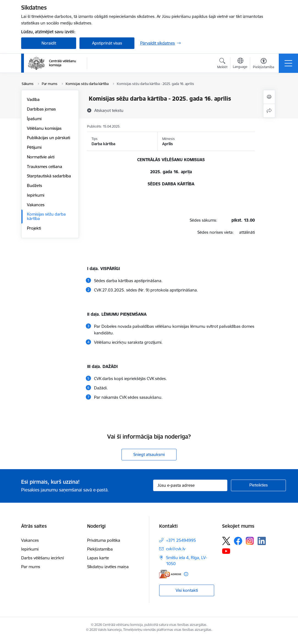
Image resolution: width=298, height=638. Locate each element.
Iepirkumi (35, 195)
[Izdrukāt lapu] (269, 97)
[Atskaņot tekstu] (108, 110)
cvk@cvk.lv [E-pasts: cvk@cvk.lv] (175, 548)
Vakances (36, 204)
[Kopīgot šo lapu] (269, 110)
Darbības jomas (41, 109)
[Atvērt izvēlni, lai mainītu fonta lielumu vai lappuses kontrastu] (263, 64)
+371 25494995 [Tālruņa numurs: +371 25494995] (181, 540)
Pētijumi (34, 147)
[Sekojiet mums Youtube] (226, 551)
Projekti (34, 228)
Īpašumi (34, 118)
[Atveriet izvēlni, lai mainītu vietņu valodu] (240, 63)
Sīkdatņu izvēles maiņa (108, 566)
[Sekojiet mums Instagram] (250, 541)
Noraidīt (49, 43)
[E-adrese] (170, 574)
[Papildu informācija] (186, 574)
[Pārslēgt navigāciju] (288, 63)
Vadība (33, 99)
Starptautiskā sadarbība (49, 175)
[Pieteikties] (258, 485)
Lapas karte (98, 557)
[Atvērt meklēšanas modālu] (222, 64)
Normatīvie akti (40, 157)
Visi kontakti (187, 590)
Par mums (30, 566)
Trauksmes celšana (44, 166)
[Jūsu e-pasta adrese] (190, 485)
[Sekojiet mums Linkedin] (262, 541)
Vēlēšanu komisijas (44, 128)
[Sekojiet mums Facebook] (238, 541)
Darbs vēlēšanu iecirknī (42, 557)
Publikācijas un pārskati (48, 137)
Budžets (34, 185)
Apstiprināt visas (107, 43)
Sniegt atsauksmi (149, 454)
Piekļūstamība (100, 549)
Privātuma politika (103, 540)
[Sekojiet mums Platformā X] (226, 541)
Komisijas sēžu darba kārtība (46, 216)
